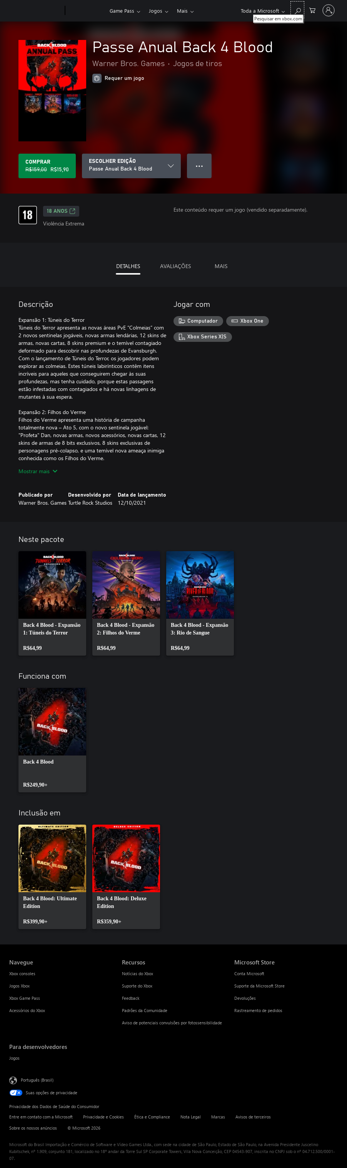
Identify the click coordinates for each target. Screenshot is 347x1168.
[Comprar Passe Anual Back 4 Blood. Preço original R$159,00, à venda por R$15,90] (47, 166)
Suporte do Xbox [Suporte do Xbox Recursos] (137, 985)
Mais (182, 10)
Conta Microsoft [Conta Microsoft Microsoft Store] (249, 973)
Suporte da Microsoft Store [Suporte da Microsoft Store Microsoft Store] (259, 985)
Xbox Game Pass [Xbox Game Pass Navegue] (24, 998)
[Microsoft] (35, 10)
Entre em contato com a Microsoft (41, 1116)
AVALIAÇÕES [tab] (175, 266)
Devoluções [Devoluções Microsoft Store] (245, 998)
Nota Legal (190, 1116)
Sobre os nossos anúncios (33, 1127)
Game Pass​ (122, 10)
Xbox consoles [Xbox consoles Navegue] (22, 973)
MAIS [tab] (221, 266)
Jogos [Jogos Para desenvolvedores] (14, 1057)
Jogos (155, 10)
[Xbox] (86, 10)
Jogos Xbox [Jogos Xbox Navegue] (19, 985)
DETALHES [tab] (128, 266)
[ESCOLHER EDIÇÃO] (131, 166)
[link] (52, 603)
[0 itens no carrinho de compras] (312, 10)
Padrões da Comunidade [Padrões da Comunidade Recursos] (144, 1010)
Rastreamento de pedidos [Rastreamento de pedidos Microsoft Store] (258, 1010)
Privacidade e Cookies (103, 1116)
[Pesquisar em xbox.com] (297, 9)
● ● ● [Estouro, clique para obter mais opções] (199, 166)
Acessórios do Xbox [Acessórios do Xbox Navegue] (27, 1010)
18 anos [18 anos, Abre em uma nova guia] (61, 211)
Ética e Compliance (152, 1116)
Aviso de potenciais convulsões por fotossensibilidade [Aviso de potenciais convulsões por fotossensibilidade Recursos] (172, 1022)
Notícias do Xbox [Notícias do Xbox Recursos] (137, 973)
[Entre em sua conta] (328, 10)
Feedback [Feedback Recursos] (130, 998)
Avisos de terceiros (253, 1116)
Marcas (218, 1116)
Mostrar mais (37, 471)
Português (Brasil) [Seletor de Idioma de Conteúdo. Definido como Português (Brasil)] (37, 1079)
